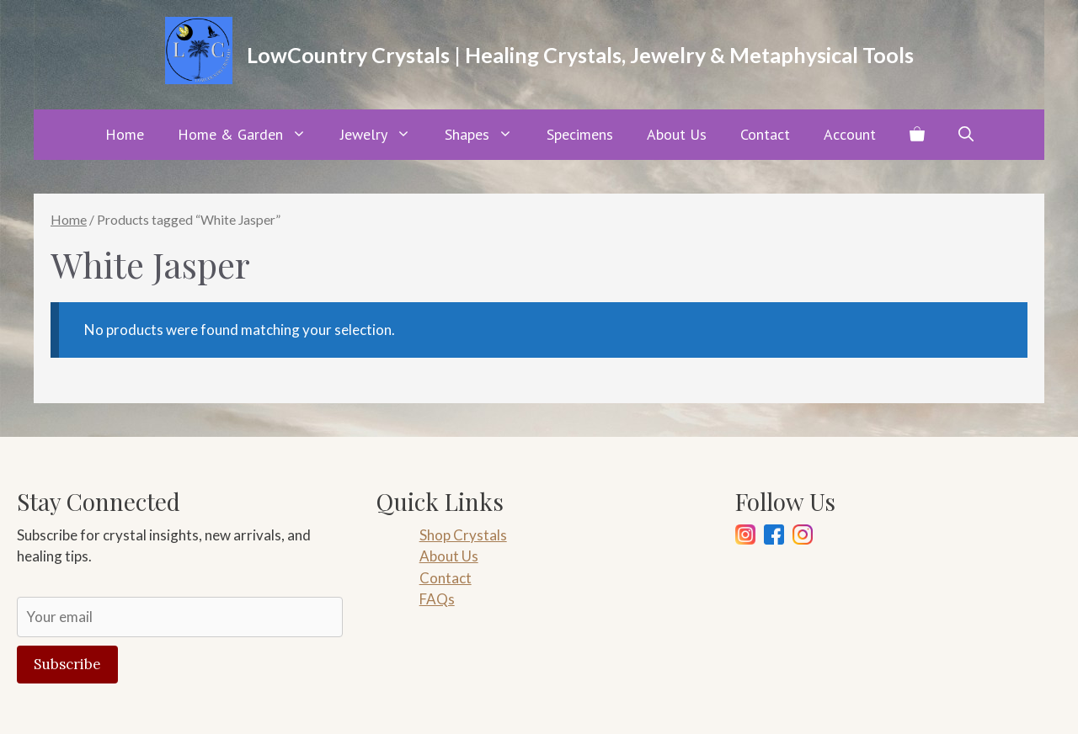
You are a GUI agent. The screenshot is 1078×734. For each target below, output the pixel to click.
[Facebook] (774, 537)
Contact (765, 134)
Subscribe (67, 664)
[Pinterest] (802, 537)
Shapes (487, 134)
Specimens (580, 134)
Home (124, 134)
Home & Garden (250, 134)
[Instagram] (745, 537)
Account (850, 134)
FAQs (437, 599)
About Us (677, 134)
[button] (966, 134)
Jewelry (384, 134)
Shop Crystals (463, 535)
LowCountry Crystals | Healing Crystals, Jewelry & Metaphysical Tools (580, 54)
